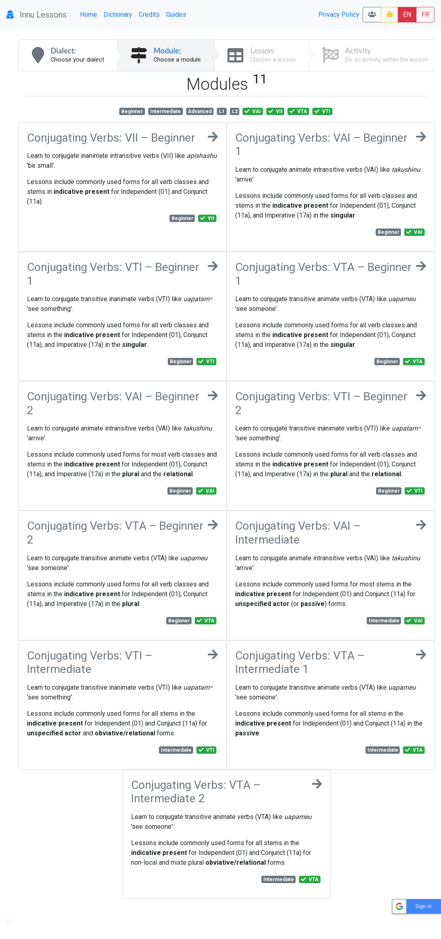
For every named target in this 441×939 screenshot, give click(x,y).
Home (88, 14)
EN (407, 14)
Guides (176, 14)
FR (425, 14)
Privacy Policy (338, 14)
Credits (149, 14)
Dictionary (118, 14)
